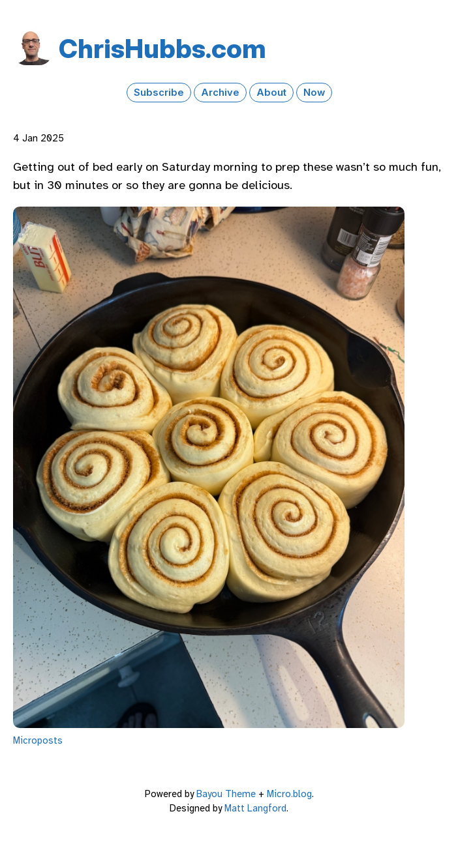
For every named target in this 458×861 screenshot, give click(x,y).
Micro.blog (289, 794)
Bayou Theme (226, 794)
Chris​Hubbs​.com (162, 49)
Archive (220, 92)
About (271, 92)
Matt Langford (255, 808)
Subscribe (159, 92)
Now (314, 92)
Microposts (38, 740)
